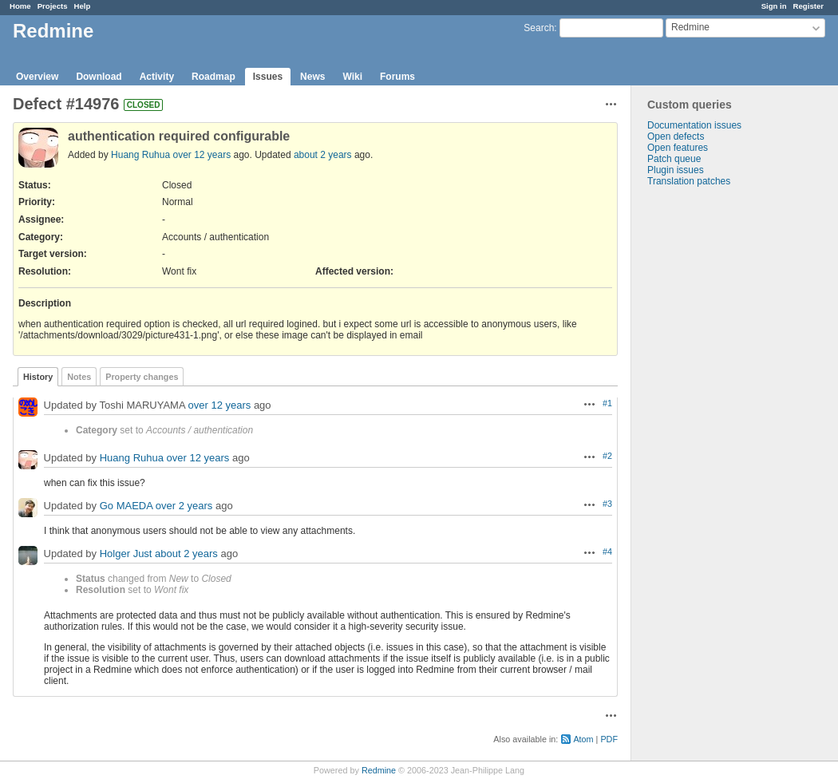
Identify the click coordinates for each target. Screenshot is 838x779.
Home (20, 6)
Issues (268, 76)
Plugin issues (675, 170)
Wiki (352, 76)
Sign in (774, 6)
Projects (53, 6)
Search (539, 28)
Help (82, 6)
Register (808, 6)
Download (98, 76)
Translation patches (688, 181)
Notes (79, 377)
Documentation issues (694, 125)
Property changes (141, 377)
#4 (607, 551)
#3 (607, 503)
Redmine (379, 770)
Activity (157, 76)
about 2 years (323, 154)
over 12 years (201, 154)
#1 (607, 403)
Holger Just (126, 554)
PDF (609, 739)
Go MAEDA (126, 506)
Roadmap (213, 76)
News (312, 76)
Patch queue (674, 158)
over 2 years (184, 506)
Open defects (675, 136)
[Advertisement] (711, 437)
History (38, 377)
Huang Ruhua (140, 154)
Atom (583, 739)
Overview (37, 76)
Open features (677, 147)
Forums (397, 76)
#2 (607, 456)
